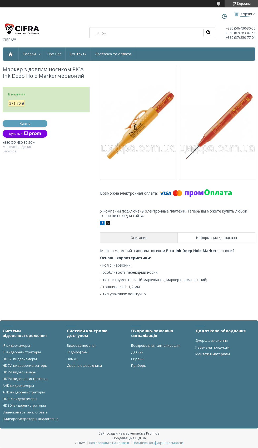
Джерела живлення (211, 340)
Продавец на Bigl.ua (129, 438)
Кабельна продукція (212, 347)
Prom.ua (153, 433)
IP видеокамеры (16, 345)
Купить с (25, 133)
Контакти (78, 54)
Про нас (54, 54)
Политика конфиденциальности (158, 443)
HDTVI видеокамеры (20, 372)
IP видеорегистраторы (22, 352)
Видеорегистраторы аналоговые (30, 418)
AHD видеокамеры (18, 385)
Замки (72, 359)
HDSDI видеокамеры (20, 398)
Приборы (139, 365)
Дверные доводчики (84, 365)
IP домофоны (77, 352)
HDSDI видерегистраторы (24, 405)
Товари (29, 54)
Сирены (137, 359)
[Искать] (208, 32)
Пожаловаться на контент (109, 443)
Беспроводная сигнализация (155, 345)
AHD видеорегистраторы (24, 392)
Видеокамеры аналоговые (25, 412)
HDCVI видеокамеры (20, 359)
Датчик (137, 352)
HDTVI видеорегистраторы (25, 378)
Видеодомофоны (81, 345)
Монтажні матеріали (212, 353)
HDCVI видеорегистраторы (25, 365)
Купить (24, 124)
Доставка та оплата (113, 54)
